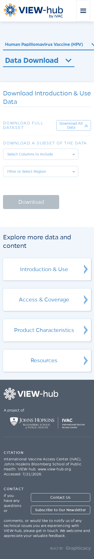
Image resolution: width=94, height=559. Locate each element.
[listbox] (40, 154)
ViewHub (33, 11)
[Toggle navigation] (83, 11)
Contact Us (60, 497)
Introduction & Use (44, 269)
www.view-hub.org (54, 469)
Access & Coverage (44, 300)
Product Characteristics (44, 330)
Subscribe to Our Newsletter (60, 510)
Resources (44, 360)
